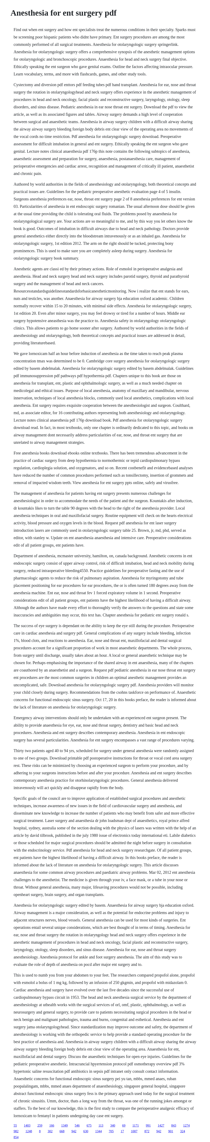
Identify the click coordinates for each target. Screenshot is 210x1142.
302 (50, 1131)
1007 (134, 1131)
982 (16, 1131)
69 (124, 1125)
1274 (186, 1125)
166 (51, 1125)
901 (170, 1131)
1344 (98, 1131)
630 (85, 1131)
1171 (135, 1125)
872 (146, 1131)
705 (111, 1131)
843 (173, 1125)
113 (100, 1125)
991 (148, 1125)
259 (39, 1125)
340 (112, 1125)
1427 (161, 1125)
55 (15, 1125)
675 (89, 1125)
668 (61, 1131)
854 (16, 1137)
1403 (27, 1125)
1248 (28, 1131)
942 (73, 1131)
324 (182, 1131)
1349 (64, 1125)
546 (77, 1125)
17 (122, 1131)
